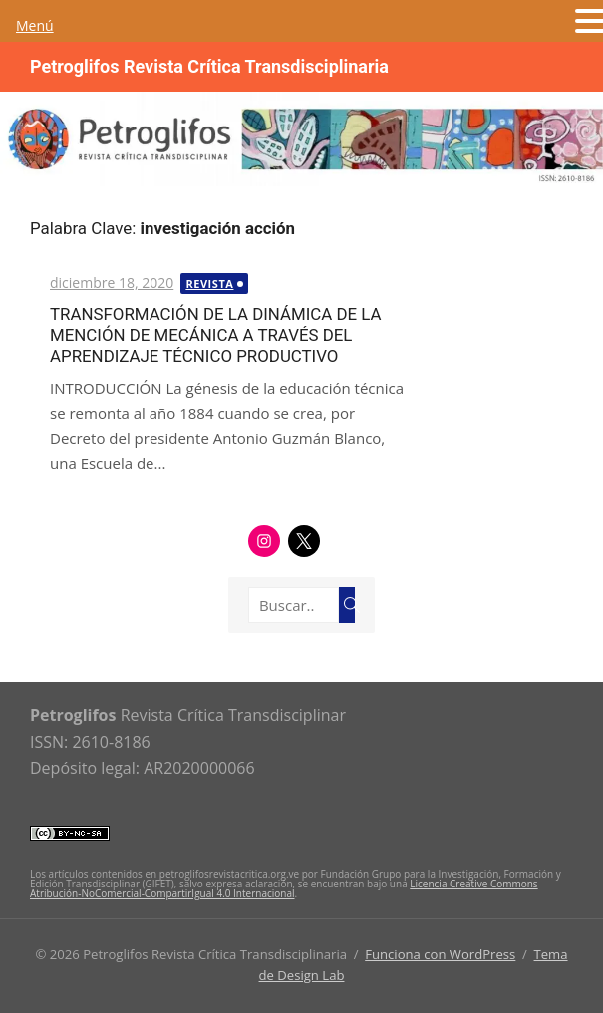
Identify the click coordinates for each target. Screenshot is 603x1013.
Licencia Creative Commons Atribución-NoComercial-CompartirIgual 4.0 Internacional (284, 888)
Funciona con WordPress (440, 954)
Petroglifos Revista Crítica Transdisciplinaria (209, 66)
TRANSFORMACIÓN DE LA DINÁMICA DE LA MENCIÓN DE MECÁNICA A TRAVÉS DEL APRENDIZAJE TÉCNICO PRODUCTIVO (216, 335)
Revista (209, 283)
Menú (35, 25)
